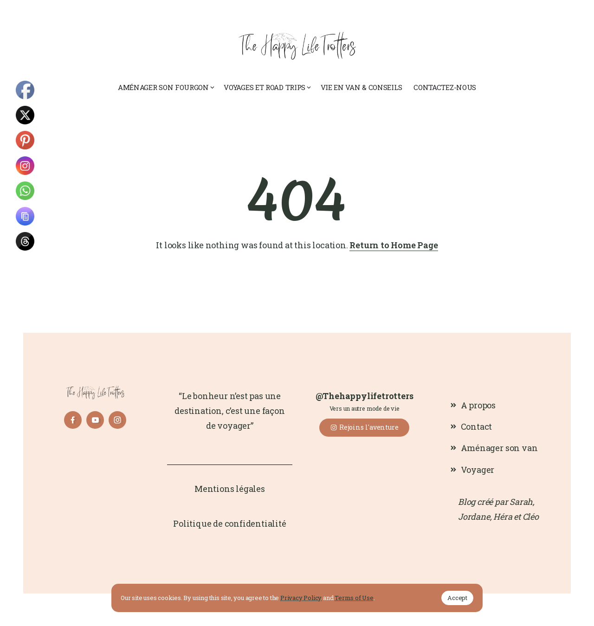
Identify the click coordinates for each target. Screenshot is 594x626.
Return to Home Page (393, 245)
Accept (457, 598)
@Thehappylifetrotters (364, 395)
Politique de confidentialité (229, 523)
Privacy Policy (301, 598)
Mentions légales (229, 488)
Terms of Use (354, 598)
